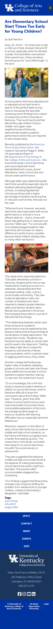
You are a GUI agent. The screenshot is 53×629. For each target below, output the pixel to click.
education (10, 504)
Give (26, 546)
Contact (26, 523)
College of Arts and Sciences (25, 160)
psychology (11, 500)
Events (26, 539)
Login (46, 604)
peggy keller (11, 507)
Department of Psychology (23, 156)
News (26, 531)
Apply (26, 516)
